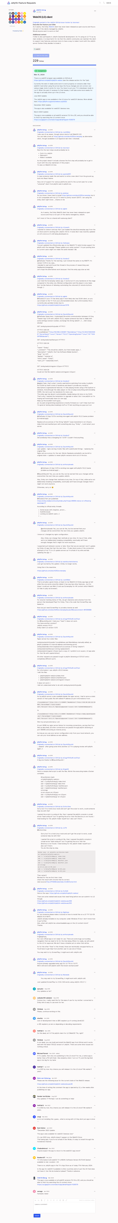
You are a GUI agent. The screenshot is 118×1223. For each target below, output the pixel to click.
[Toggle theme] (104, 3)
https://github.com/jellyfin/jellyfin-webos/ (63, 894)
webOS (37, 49)
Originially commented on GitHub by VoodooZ (53, 258)
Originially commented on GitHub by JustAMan (53, 132)
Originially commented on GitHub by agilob (52, 209)
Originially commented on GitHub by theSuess (53, 243)
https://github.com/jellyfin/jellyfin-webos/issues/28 (55, 1084)
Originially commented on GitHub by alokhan (53, 193)
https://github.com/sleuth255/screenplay (68, 136)
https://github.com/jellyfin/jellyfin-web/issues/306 (54, 901)
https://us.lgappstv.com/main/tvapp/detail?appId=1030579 (54, 120)
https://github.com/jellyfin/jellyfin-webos (48, 80)
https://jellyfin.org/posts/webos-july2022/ (52, 101)
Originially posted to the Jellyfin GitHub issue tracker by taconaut (56, 22)
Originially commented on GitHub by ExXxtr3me (54, 806)
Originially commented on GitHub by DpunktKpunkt (55, 314)
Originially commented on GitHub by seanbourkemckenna (57, 562)
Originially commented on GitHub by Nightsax (53, 913)
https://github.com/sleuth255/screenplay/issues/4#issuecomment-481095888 (64, 610)
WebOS (51, 27)
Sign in (108, 3)
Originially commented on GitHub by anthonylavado (55, 464)
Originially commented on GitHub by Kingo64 (53, 769)
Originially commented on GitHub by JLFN (52, 828)
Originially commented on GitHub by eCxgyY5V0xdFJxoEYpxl (58, 619)
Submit (37, 1216)
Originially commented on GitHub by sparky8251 (54, 174)
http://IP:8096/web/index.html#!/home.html (61, 882)
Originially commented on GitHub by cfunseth (53, 227)
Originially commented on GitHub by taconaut (53, 148)
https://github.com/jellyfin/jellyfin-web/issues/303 (54, 904)
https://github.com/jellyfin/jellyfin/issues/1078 (53, 305)
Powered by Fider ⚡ (18, 31)
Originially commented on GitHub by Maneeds (53, 975)
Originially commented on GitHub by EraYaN (52, 891)
